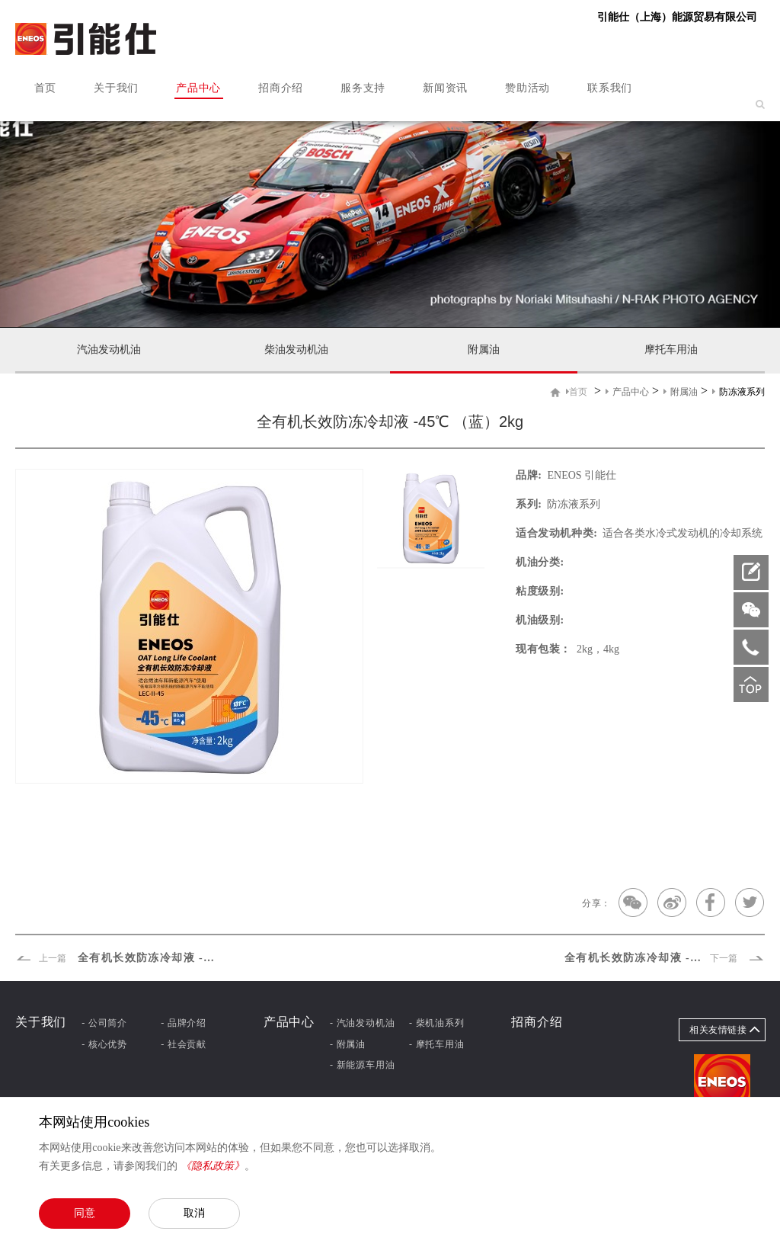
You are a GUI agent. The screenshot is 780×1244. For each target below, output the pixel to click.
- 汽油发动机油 (362, 1023)
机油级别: (540, 620)
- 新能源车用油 (362, 1065)
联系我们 (609, 88)
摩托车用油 (671, 349)
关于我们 (116, 88)
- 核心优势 (104, 1044)
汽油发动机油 (109, 349)
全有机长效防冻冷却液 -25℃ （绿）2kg (664, 958)
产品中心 (198, 88)
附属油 (484, 349)
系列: (529, 504)
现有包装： (543, 649)
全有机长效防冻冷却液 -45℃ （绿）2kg (116, 957)
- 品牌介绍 (183, 1023)
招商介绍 (280, 88)
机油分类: (540, 562)
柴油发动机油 (296, 349)
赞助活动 (527, 88)
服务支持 (362, 88)
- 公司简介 (104, 1023)
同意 (84, 1213)
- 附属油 (348, 1044)
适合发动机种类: (556, 533)
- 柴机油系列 (437, 1023)
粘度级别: (540, 591)
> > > (665, 391)
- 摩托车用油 (437, 1044)
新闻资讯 (445, 88)
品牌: (529, 475)
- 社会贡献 (183, 1044)
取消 (194, 1213)
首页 (45, 88)
